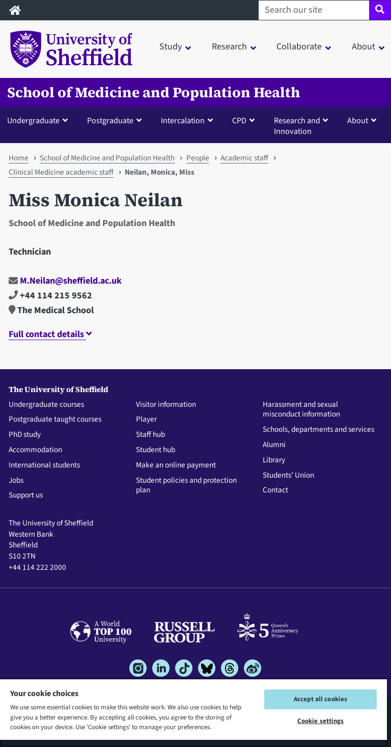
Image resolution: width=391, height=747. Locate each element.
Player (146, 419)
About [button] (363, 46)
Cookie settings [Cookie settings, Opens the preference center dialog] (320, 721)
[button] (39, 120)
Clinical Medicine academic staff (61, 172)
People (197, 157)
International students (44, 465)
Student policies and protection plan (186, 486)
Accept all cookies (320, 699)
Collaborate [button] (299, 46)
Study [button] (170, 46)
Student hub (155, 450)
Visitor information (166, 405)
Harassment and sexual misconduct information (301, 410)
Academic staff (244, 157)
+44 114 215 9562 (50, 295)
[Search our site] (314, 10)
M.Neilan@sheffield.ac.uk (65, 280)
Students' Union (288, 476)
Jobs (16, 481)
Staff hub (150, 435)
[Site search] (380, 10)
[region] (193, 712)
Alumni (274, 445)
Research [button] (229, 46)
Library (274, 460)
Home (19, 157)
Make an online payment (176, 465)
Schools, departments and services (318, 430)
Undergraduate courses (46, 405)
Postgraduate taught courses (55, 419)
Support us (26, 495)
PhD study (25, 435)
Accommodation (35, 450)
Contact (275, 490)
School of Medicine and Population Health (153, 92)
